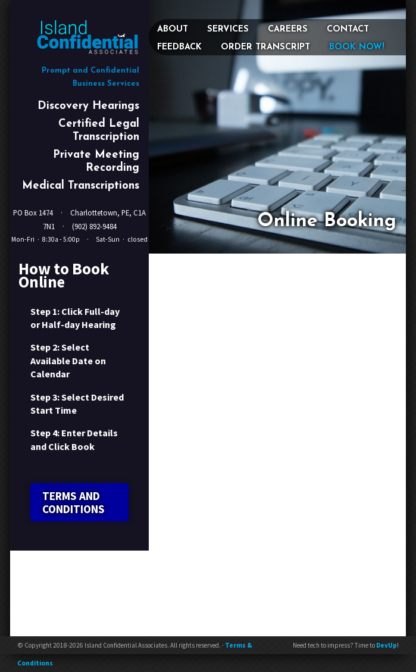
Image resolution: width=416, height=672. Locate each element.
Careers (288, 29)
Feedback (179, 47)
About (172, 29)
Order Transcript (265, 47)
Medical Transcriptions (80, 186)
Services (228, 29)
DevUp (386, 645)
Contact (348, 29)
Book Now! (356, 47)
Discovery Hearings (88, 106)
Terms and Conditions (73, 502)
